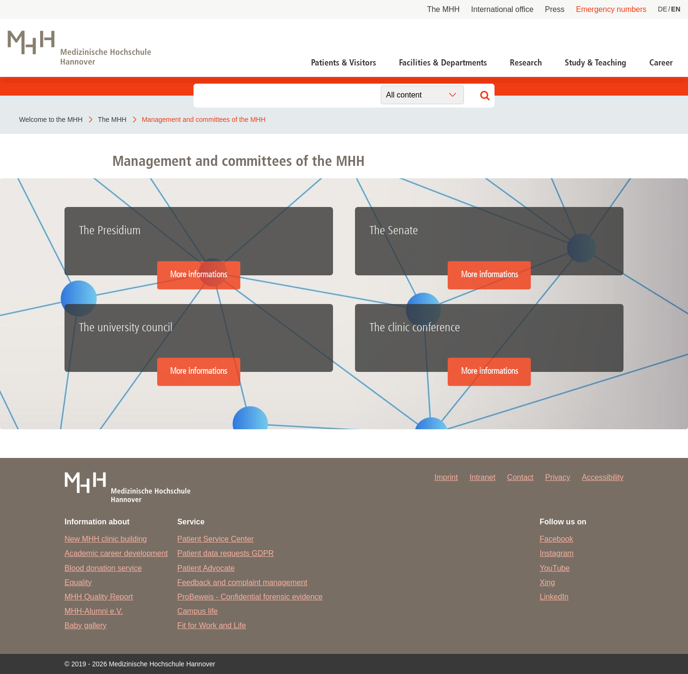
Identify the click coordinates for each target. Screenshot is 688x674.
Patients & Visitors (343, 62)
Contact (520, 477)
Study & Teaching (595, 62)
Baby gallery (85, 625)
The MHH (443, 9)
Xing (547, 582)
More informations (198, 275)
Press (555, 9)
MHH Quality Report (98, 597)
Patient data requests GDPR (225, 553)
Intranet (482, 477)
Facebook (556, 539)
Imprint (446, 477)
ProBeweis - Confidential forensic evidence (249, 597)
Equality (78, 582)
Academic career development (116, 553)
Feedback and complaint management (242, 582)
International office (502, 9)
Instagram (557, 553)
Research (526, 62)
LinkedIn (554, 597)
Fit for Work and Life (211, 625)
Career (661, 62)
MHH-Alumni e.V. (93, 611)
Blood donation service (103, 568)
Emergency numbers (611, 9)
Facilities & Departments (443, 62)
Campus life (197, 611)
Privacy (557, 477)
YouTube (555, 568)
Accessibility (603, 477)
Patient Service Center (215, 539)
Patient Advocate (206, 568)
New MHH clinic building (105, 539)
